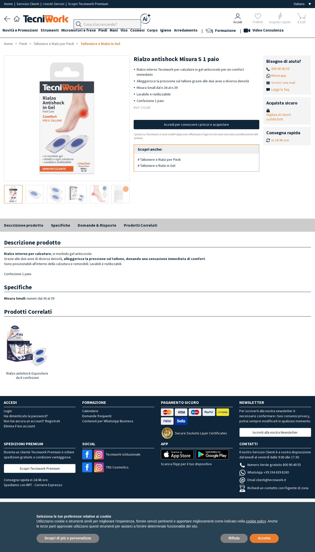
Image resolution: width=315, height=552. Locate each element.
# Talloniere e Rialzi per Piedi (159, 159)
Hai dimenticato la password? (26, 416)
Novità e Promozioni (21, 30)
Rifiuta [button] (234, 538)
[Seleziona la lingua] (302, 4)
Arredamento (200, 30)
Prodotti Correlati (140, 225)
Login (8, 411)
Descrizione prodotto (23, 225)
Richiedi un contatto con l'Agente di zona (273, 488)
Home (9, 4)
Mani (121, 30)
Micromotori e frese (83, 30)
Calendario (90, 411)
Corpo (164, 30)
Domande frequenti (96, 416)
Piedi (108, 30)
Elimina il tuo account (19, 426)
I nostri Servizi (54, 4)
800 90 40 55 (280, 68)
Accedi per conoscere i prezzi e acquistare (196, 124)
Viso (132, 30)
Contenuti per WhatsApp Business (107, 421)
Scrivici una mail (283, 82)
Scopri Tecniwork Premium (88, 4)
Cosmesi (147, 30)
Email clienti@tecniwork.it (262, 480)
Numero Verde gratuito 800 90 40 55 (270, 464)
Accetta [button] (264, 538)
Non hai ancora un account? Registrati (32, 421)
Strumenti (52, 30)
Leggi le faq (280, 89)
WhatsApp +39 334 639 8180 (264, 472)
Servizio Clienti (28, 4)
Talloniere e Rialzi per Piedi (54, 43)
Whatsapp (278, 75)
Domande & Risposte (97, 225)
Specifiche (60, 225)
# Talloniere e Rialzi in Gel (156, 165)
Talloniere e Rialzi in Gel (100, 43)
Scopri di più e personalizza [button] (68, 538)
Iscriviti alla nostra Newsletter (275, 432)
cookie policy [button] (256, 521)
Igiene (178, 30)
